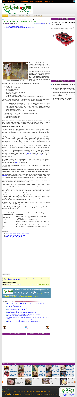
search (51, 1)
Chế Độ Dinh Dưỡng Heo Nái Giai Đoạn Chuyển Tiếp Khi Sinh (21, 311)
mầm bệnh (30, 278)
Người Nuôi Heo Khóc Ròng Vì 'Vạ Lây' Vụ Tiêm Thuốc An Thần (21, 320)
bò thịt (19, 279)
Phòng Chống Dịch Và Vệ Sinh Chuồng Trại (16, 235)
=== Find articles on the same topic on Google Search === (26, 281)
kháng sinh (9, 279)
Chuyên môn (12, 15)
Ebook (28, 15)
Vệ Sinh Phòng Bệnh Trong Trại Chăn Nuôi (16, 236)
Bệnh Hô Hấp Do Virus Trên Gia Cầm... (41, 367)
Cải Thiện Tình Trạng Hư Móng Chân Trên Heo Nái (36, 380)
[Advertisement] (18, 46)
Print (49, 23)
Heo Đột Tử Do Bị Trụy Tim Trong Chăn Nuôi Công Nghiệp (53, 381)
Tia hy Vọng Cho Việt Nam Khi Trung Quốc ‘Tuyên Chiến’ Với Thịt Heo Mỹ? (24, 314)
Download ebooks (23, 1)
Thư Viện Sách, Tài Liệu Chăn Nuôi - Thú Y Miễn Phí (13, 373)
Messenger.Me (39, 1)
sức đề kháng (23, 278)
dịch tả (35, 154)
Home (5, 15)
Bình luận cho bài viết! (40, 23)
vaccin (4, 279)
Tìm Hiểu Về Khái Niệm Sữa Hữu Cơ (14, 26)
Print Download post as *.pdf (40, 284)
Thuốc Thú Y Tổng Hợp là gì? (14, 306)
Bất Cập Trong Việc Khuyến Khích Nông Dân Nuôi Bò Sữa (20, 27)
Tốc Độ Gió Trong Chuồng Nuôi (27, 367)
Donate (15, 1)
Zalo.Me (32, 1)
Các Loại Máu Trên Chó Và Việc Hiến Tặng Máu (18, 308)
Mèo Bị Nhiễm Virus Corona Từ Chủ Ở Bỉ (16, 309)
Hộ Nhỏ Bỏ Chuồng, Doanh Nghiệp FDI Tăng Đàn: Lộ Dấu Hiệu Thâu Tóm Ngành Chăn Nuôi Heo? (64, 90)
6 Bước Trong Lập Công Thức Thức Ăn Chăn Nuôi (18, 323)
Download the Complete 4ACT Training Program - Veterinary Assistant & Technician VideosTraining (63, 100)
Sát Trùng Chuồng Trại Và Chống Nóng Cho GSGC (19, 21)
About (4, 1)
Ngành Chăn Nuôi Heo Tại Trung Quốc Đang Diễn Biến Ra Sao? (21, 312)
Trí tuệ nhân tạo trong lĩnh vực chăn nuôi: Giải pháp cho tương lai (41, 374)
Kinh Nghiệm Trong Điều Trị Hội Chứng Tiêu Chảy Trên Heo (72, 381)
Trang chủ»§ (3, 19)
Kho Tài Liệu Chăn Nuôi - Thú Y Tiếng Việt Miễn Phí (70, 367)
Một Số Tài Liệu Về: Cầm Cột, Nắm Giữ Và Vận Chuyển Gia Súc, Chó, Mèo (67, 375)
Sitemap (46, 1)
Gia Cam (12, 19)
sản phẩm (11, 278)
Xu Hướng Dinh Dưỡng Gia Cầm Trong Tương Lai (18, 315)
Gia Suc (17, 19)
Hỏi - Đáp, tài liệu (37, 15)
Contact (10, 1)
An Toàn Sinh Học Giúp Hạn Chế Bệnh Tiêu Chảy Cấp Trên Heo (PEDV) (23, 321)
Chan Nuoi (7, 19)
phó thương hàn (37, 278)
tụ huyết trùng (41, 154)
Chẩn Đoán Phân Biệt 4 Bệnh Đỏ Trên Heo (55, 373)
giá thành (17, 278)
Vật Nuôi (21, 15)
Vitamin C (28, 153)
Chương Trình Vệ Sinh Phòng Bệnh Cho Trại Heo (17, 233)
